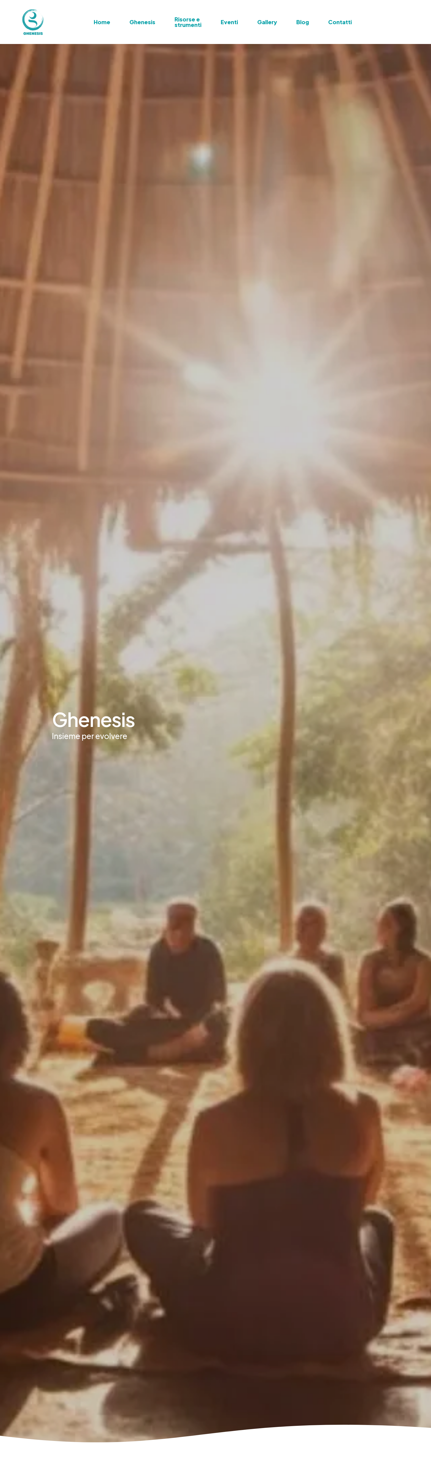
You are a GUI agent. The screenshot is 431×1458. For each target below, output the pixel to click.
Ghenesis (142, 21)
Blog (302, 21)
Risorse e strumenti (188, 22)
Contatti (340, 21)
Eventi (229, 21)
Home (102, 21)
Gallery (267, 21)
